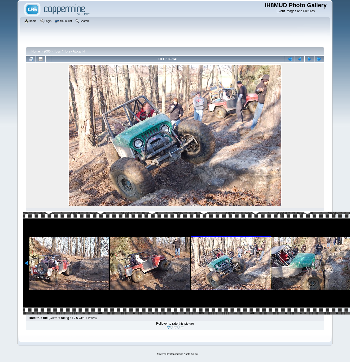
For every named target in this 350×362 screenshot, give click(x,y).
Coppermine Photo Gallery (184, 354)
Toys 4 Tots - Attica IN (69, 51)
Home (35, 51)
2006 (47, 51)
